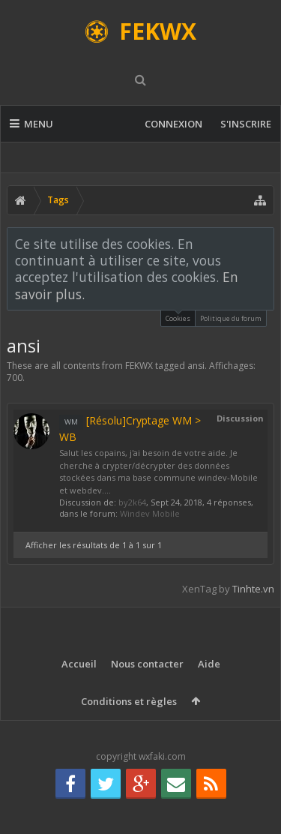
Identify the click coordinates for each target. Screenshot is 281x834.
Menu (31, 124)
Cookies (178, 316)
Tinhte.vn (253, 589)
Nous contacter (147, 663)
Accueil (79, 663)
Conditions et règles (129, 701)
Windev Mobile (150, 513)
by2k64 (132, 502)
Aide (209, 663)
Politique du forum (231, 318)
